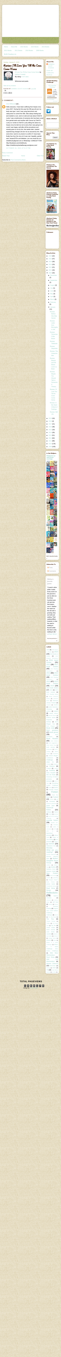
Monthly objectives (51, 854)
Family (50, 787)
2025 (50, 259)
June (52, 291)
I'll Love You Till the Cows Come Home (27, 72)
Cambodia (55, 753)
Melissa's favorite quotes (50, 581)
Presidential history (51, 886)
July (51, 288)
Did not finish (50, 774)
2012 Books (8, 50)
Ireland (50, 814)
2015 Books (24, 47)
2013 (50, 435)
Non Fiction (52, 873)
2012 (50, 438)
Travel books (50, 927)
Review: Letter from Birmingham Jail (54, 325)
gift (57, 799)
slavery (50, 904)
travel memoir (50, 929)
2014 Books (35, 47)
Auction (56, 705)
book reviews (54, 741)
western (48, 940)
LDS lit (49, 831)
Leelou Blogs (34, 988)
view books (55, 101)
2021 (50, 270)
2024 (50, 261)
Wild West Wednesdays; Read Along (52, 955)
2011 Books (18, 50)
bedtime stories (51, 717)
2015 (50, 429)
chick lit (50, 762)
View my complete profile (50, 73)
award (56, 711)
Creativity (52, 770)
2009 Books (40, 50)
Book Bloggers (50, 726)
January (52, 307)
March (52, 299)
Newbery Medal (51, 871)
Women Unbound (52, 963)
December (53, 275)
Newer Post (5, 156)
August (52, 285)
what (55, 940)
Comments (52, 571)
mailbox (56, 841)
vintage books (52, 938)
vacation (48, 934)
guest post (50, 805)
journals (56, 814)
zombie (54, 972)
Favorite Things (53, 789)
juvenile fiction (52, 820)
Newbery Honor (51, 869)
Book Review (52, 739)
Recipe (48, 890)
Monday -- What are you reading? (52, 850)
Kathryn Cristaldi (20, 74)
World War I (52, 965)
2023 (50, 264)
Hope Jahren (53, 634)
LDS (55, 829)
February (53, 302)
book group (53, 732)
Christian (48, 764)
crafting (56, 768)
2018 (50, 421)
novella (48, 877)
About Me (14, 47)
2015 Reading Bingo (52, 694)
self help (55, 902)
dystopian (49, 781)
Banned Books (52, 715)
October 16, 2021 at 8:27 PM (18, 148)
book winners (50, 747)
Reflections (52, 892)
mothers (48, 865)
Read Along (50, 888)
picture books (50, 884)
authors (48, 711)
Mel (53, 89)
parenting (55, 877)
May (51, 293)
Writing (48, 967)
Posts (50, 567)
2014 (50, 432)
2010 (50, 443)
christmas (55, 764)
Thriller (48, 923)
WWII (54, 967)
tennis (56, 915)
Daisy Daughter (51, 772)
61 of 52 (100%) (50, 99)
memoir (51, 844)
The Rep (50, 919)
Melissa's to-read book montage (51, 457)
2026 (50, 256)
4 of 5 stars (25, 76)
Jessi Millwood (10, 104)
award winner (53, 713)
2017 (50, 424)
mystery (53, 867)
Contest (48, 768)
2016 (50, 427)
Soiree (56, 904)
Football (55, 797)
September (53, 280)
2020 (50, 273)
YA (47, 970)
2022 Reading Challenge (52, 86)
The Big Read (52, 917)
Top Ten (53, 925)
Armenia (48, 705)
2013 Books (45, 47)
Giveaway (52, 801)
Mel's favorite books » (52, 557)
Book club (50, 728)
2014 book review (52, 688)
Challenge (49, 760)
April (52, 296)
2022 (50, 267)
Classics (52, 766)
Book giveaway (52, 730)
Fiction (54, 792)
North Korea (53, 875)
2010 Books (29, 50)
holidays (48, 812)
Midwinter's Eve (51, 846)
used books (50, 932)
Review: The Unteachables (54, 353)
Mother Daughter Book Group (52, 860)
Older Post (40, 156)
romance (48, 900)
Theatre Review (50, 921)
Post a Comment (7, 153)
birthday (48, 721)
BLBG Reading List (10, 54)
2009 (50, 446)
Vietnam (56, 936)
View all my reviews (9, 85)
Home (6, 47)
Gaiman (52, 799)
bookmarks (49, 749)
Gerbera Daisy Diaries (51, 66)
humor (56, 812)
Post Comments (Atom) (18, 160)
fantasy (56, 787)
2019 (50, 418)
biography (49, 719)
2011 (50, 441)
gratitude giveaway (51, 803)
